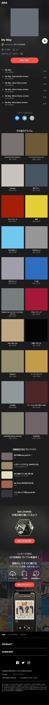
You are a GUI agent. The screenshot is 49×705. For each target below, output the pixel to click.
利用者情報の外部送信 (9, 678)
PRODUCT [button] (7, 644)
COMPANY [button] (7, 651)
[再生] (45, 41)
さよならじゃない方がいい (12, 157)
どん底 (36, 281)
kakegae (12, 188)
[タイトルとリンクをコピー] (32, 118)
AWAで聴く (24, 60)
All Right (12, 405)
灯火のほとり (12, 250)
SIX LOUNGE (19, 44)
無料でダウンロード (24, 585)
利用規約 (4, 674)
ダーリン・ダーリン (36, 374)
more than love (13, 343)
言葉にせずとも (36, 343)
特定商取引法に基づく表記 (29, 678)
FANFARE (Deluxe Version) (13, 436)
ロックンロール (12, 219)
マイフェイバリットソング (36, 157)
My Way (23, 634)
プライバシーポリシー (18, 674)
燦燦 (36, 219)
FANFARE (36, 436)
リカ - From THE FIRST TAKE (36, 405)
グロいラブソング (36, 312)
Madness (13, 374)
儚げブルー (36, 188)
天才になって (12, 281)
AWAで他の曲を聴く (24, 541)
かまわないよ (36, 250)
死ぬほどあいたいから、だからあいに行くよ (12, 313)
